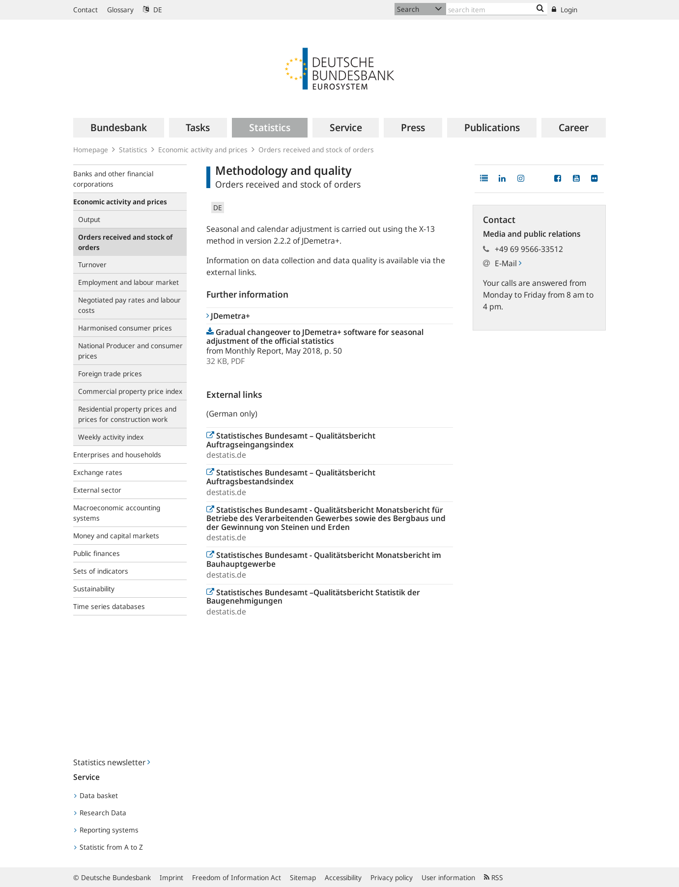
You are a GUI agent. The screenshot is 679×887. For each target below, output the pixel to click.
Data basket (96, 795)
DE (152, 9)
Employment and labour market (128, 282)
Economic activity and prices (203, 149)
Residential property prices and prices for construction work (127, 414)
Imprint (171, 877)
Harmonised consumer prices (125, 328)
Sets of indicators (100, 571)
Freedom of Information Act (236, 877)
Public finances (96, 553)
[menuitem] (118, 128)
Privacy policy (391, 877)
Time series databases (109, 606)
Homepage (90, 149)
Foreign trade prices (110, 373)
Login (564, 9)
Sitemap (303, 877)
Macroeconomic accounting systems (116, 513)
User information (448, 877)
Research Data (100, 812)
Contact (85, 9)
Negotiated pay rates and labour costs (129, 305)
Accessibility (343, 877)
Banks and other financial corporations (113, 179)
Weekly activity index (110, 437)
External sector (97, 490)
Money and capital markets (116, 535)
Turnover (92, 264)
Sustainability (93, 588)
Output (89, 219)
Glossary (120, 9)
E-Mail (508, 263)
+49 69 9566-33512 (529, 249)
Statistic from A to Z (108, 847)
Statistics (133, 149)
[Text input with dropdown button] (496, 9)
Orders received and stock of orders (316, 149)
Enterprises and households (117, 454)
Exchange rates (97, 472)
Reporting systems (106, 829)
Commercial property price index (130, 391)
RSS (493, 877)
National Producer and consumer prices (130, 350)
